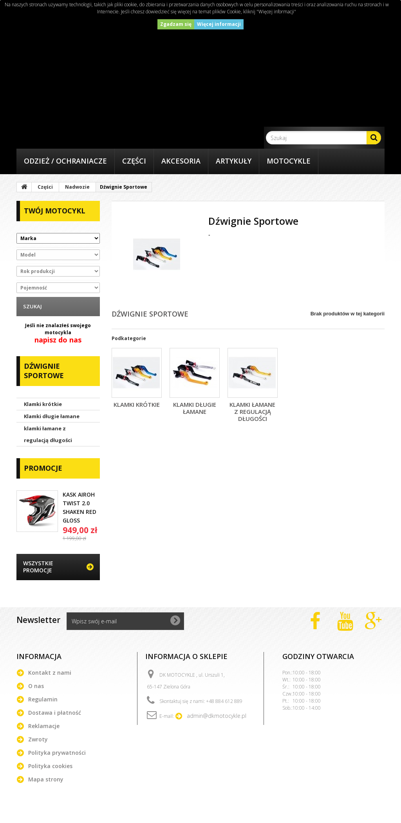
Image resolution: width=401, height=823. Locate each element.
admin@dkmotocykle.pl (216, 715)
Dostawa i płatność (54, 712)
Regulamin (43, 699)
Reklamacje (44, 726)
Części (134, 161)
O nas (36, 686)
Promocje (43, 468)
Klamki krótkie (43, 404)
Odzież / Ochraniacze (65, 161)
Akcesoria (180, 161)
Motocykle (289, 161)
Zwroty (38, 739)
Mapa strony (45, 779)
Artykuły (233, 161)
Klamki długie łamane (51, 416)
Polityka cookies (50, 766)
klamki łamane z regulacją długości (48, 434)
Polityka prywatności (57, 752)
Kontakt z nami (49, 672)
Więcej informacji (219, 24)
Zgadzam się (175, 24)
